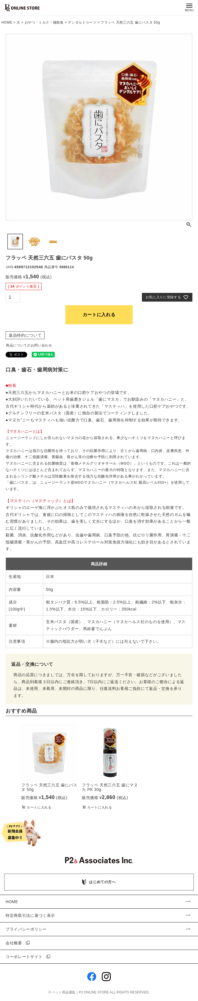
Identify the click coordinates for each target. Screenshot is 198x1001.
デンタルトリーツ (82, 22)
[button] (12, 768)
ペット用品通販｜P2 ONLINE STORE (81, 992)
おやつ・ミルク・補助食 (44, 22)
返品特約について (25, 335)
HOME (6, 22)
